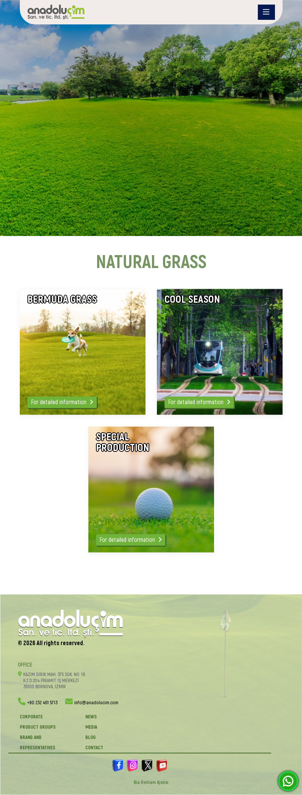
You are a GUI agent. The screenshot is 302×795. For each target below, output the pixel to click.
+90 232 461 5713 (42, 703)
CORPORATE (31, 717)
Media (91, 727)
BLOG (90, 737)
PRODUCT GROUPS (38, 727)
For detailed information (62, 402)
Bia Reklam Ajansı (151, 782)
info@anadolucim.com (96, 703)
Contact (94, 748)
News (91, 717)
